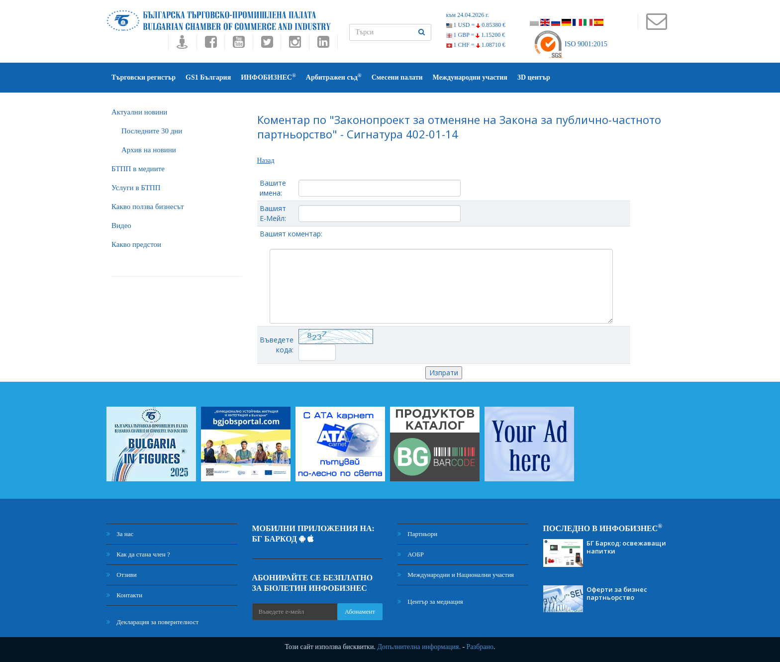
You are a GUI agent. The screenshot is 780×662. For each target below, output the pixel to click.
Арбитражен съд (334, 77)
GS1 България (208, 77)
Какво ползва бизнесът (147, 207)
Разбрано (480, 647)
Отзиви (121, 574)
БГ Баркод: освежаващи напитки (626, 547)
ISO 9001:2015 (570, 44)
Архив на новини (148, 150)
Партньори (417, 534)
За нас (119, 534)
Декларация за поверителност (152, 622)
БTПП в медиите (138, 169)
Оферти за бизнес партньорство (616, 593)
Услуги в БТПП (135, 188)
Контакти (124, 595)
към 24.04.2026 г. (467, 14)
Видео (121, 225)
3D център (533, 77)
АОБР (410, 554)
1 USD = (476, 24)
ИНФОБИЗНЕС (268, 77)
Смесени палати (397, 77)
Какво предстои (136, 244)
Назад (266, 160)
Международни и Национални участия (455, 574)
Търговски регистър (143, 77)
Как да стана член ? (138, 554)
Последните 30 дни (151, 131)
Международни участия (470, 77)
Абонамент (360, 611)
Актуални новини (139, 112)
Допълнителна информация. (419, 647)
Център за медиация (430, 601)
